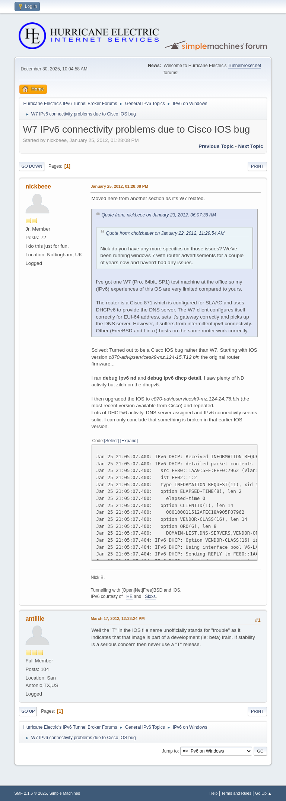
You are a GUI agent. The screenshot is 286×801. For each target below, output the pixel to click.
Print (257, 166)
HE (129, 596)
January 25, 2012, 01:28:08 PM (119, 186)
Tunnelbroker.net (244, 65)
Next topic (250, 146)
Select (111, 440)
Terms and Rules (236, 793)
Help (213, 793)
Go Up (28, 711)
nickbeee (38, 186)
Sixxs (150, 596)
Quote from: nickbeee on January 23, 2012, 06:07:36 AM (158, 215)
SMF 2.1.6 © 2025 (30, 793)
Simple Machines (65, 793)
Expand (129, 440)
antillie (34, 618)
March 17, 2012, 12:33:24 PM (117, 618)
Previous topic (216, 146)
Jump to (170, 751)
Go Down (31, 166)
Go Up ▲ (263, 793)
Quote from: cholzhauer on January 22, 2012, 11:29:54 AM (165, 233)
